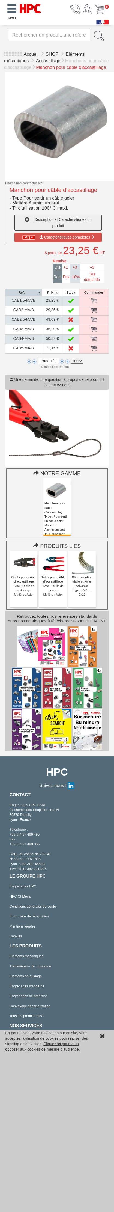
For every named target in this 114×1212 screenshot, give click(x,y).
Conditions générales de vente (33, 906)
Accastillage (48, 60)
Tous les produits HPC (27, 1016)
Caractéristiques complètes (58, 237)
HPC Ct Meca (20, 896)
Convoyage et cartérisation (30, 1006)
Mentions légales (22, 926)
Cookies (16, 936)
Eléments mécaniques (26, 956)
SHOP (53, 54)
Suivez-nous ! (57, 785)
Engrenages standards (27, 986)
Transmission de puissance (30, 966)
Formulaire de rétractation (29, 916)
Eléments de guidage (26, 976)
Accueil (31, 54)
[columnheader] (23, 292)
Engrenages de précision (28, 996)
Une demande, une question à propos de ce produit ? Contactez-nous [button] (57, 382)
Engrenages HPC (23, 886)
